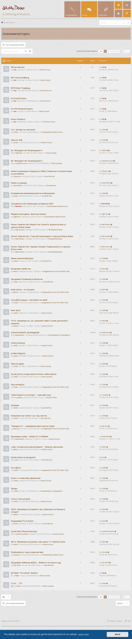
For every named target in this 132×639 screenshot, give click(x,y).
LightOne (16, 217)
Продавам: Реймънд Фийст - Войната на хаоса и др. (36, 562)
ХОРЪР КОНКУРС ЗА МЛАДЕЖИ (25, 332)
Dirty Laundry (51, 153)
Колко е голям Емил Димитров (25, 478)
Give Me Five (49, 176)
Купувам (15, 405)
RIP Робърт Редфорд (20, 88)
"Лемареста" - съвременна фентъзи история (32, 426)
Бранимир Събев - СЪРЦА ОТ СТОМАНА (29, 436)
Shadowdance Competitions (59, 335)
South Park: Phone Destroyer (24, 531)
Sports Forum (48, 356)
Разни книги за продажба (23, 457)
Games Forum (46, 345)
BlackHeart (19, 335)
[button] (101, 51)
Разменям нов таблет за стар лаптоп (29, 415)
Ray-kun (16, 428)
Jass (17, 460)
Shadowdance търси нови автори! (27, 552)
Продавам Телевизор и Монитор (27, 279)
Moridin (18, 206)
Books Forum (45, 70)
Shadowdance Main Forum (52, 132)
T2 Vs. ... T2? (16, 583)
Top (129, 621)
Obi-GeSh (17, 565)
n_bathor (18, 397)
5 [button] (118, 51)
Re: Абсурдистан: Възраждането (26, 150)
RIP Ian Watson (18, 67)
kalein (15, 326)
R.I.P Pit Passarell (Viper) (22, 109)
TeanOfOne (18, 185)
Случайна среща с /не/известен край (29, 300)
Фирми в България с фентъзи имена (28, 214)
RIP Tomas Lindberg (20, 77)
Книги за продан (19, 183)
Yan (14, 70)
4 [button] (115, 51)
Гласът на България (20, 499)
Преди (14, 488)
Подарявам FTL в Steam (22, 521)
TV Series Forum (48, 122)
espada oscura (21, 163)
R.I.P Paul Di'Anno (18, 98)
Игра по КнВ (16, 140)
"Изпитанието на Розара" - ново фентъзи (31, 395)
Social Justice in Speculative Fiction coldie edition (34, 374)
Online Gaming (18, 343)
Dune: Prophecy (18, 119)
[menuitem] (118, 5)
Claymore (17, 176)
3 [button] (111, 51)
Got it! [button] (117, 634)
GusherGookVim (21, 534)
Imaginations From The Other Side (56, 271)
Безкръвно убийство (21, 269)
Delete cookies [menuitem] (116, 621)
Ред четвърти (17, 384)
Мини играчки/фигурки (22, 258)
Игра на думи (17, 364)
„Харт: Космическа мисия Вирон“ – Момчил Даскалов (37, 447)
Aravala (16, 555)
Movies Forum (46, 90)
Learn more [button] (83, 634)
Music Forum (45, 80)
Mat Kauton (19, 229)
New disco (15, 310)
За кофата (16, 467)
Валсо (15, 271)
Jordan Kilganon (18, 353)
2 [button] (108, 51)
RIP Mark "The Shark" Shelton (24, 573)
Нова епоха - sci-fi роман (23, 289)
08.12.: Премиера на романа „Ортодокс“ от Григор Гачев (38, 542)
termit (15, 523)
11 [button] (124, 51)
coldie (15, 132)
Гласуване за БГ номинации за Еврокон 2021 (32, 203)
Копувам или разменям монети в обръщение (33, 193)
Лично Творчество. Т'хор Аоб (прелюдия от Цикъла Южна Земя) (42, 236)
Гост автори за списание (23, 129)
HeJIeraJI (18, 153)
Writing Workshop (55, 229)
